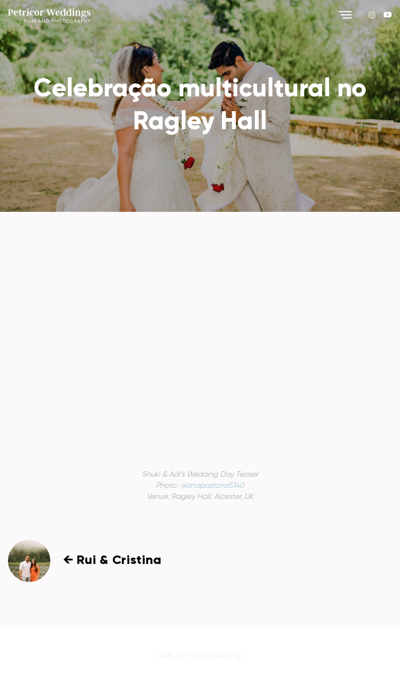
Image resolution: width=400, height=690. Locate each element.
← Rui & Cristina (112, 560)
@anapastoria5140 (212, 485)
